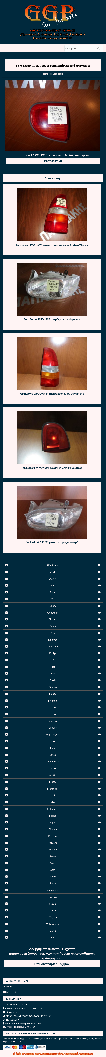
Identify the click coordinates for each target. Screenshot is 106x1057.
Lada (52, 747)
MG (53, 795)
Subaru (53, 896)
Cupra (52, 626)
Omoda (53, 829)
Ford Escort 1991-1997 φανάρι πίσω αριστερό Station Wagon (52, 244)
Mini (52, 802)
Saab (52, 863)
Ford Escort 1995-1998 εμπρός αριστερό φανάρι (52, 319)
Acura (53, 585)
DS (52, 659)
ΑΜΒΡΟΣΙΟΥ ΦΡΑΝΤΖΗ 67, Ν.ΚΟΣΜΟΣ (52, 30)
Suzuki (52, 903)
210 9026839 (77, 34)
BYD (52, 599)
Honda (53, 693)
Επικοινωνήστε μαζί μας (52, 964)
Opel (52, 822)
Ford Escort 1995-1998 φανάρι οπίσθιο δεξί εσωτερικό (53, 66)
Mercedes (53, 788)
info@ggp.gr (10, 1012)
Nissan (53, 815)
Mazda (53, 781)
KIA (53, 741)
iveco (53, 714)
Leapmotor (53, 761)
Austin (52, 578)
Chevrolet (52, 612)
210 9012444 (28, 34)
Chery (52, 605)
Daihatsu (53, 646)
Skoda (53, 876)
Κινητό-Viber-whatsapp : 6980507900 (52, 38)
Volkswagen (53, 923)
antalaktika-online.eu (33, 1053)
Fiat (53, 666)
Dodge (53, 653)
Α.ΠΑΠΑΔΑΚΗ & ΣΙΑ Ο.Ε (15, 1004)
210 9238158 (61, 34)
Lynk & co (53, 775)
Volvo (53, 930)
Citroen (53, 619)
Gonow (53, 687)
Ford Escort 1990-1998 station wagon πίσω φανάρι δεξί (51, 393)
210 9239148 (44, 34)
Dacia (53, 632)
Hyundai (52, 700)
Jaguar (53, 727)
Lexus (53, 768)
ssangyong (53, 890)
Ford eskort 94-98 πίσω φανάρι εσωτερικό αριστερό (51, 467)
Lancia (52, 754)
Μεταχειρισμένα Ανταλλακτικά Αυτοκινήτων (69, 1053)
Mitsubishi (53, 808)
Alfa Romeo (52, 565)
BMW (53, 592)
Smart (53, 883)
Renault (52, 849)
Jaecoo (53, 720)
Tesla (53, 910)
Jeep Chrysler (52, 734)
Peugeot (53, 835)
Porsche (52, 842)
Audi (52, 571)
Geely (53, 680)
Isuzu (53, 707)
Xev (53, 937)
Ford (52, 673)
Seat (52, 869)
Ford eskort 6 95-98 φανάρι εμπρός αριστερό (52, 542)
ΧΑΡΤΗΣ (9, 991)
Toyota (53, 917)
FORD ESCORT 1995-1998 (52, 74)
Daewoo (53, 639)
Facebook (8, 986)
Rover (52, 856)
